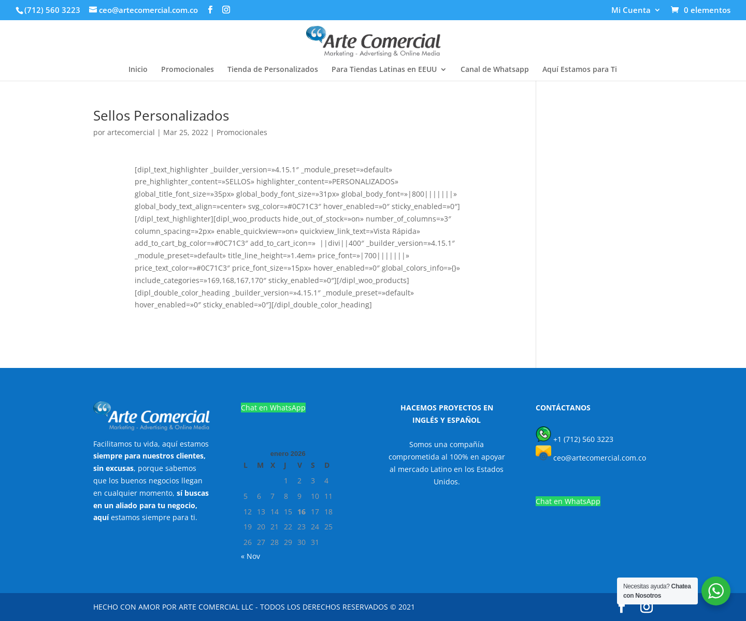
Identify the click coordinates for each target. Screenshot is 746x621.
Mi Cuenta (631, 10)
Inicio (138, 70)
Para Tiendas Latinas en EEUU (384, 70)
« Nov (250, 556)
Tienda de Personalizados (272, 70)
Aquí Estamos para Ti (579, 70)
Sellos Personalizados (161, 115)
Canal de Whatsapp (495, 70)
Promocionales (187, 70)
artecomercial (131, 132)
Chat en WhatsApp (273, 407)
